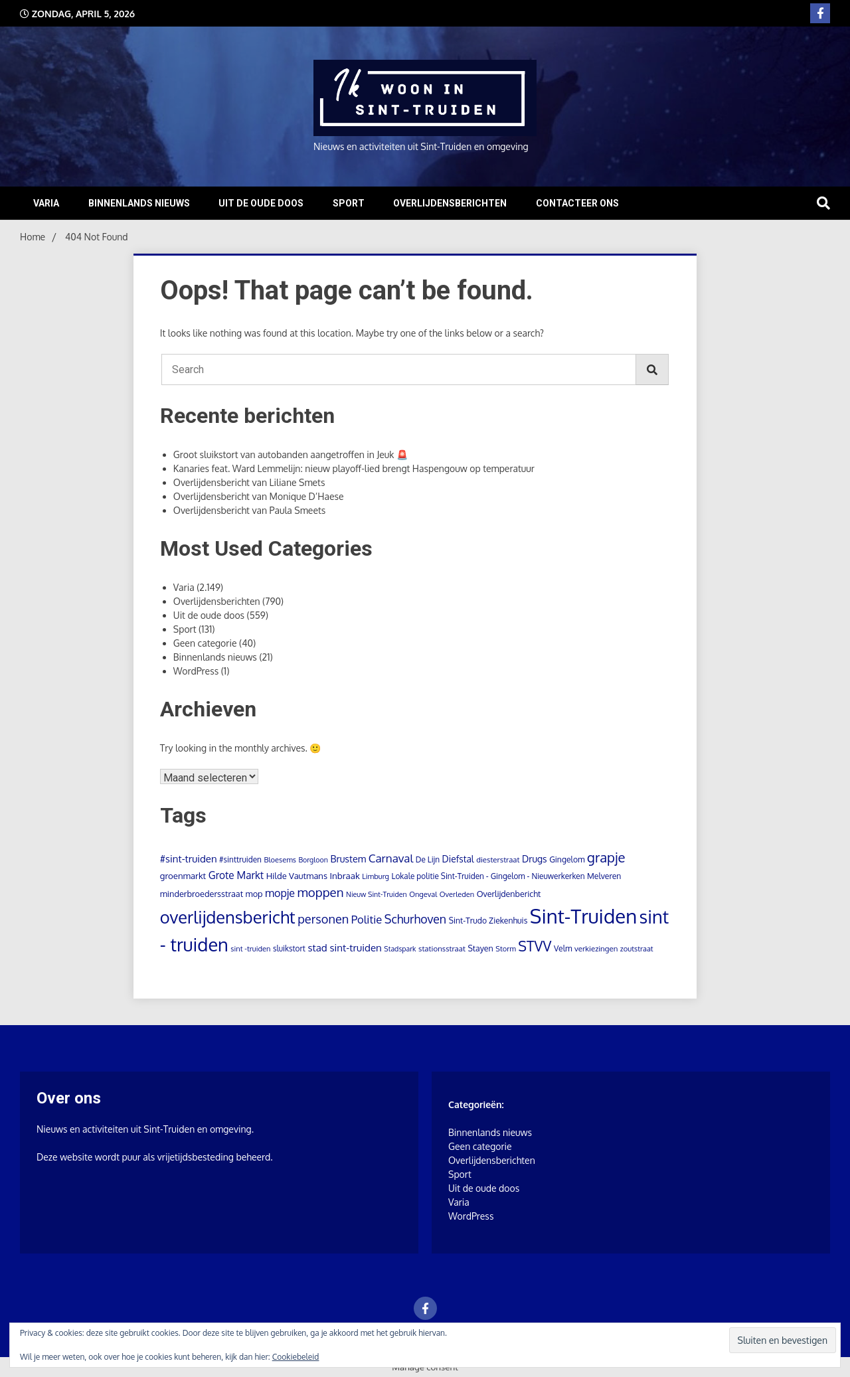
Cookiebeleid (295, 1357)
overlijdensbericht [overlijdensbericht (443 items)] (228, 917)
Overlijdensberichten (450, 203)
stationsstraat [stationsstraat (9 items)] (442, 948)
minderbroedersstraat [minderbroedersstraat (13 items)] (201, 893)
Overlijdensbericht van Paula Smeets (249, 510)
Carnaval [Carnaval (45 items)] (391, 857)
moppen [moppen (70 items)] (321, 892)
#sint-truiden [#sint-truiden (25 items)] (188, 858)
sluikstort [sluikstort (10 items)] (289, 948)
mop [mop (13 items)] (254, 893)
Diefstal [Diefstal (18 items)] (458, 858)
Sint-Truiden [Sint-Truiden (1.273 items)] (583, 916)
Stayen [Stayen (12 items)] (480, 948)
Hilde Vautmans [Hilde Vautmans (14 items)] (296, 875)
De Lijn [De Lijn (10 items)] (428, 859)
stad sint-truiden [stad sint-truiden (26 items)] (344, 947)
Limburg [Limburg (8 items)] (375, 876)
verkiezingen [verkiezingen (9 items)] (596, 948)
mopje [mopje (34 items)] (280, 893)
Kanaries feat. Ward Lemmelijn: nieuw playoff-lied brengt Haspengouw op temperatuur (354, 468)
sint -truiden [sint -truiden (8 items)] (250, 948)
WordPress (195, 671)
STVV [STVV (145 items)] (534, 946)
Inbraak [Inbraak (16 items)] (344, 875)
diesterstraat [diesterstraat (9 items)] (497, 859)
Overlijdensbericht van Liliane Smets (249, 482)
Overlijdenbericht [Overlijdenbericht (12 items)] (509, 893)
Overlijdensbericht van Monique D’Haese (258, 496)
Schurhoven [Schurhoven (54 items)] (415, 919)
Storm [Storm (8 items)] (505, 948)
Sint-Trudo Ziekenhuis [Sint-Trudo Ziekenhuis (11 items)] (488, 920)
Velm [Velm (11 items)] (563, 948)
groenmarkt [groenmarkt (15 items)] (183, 875)
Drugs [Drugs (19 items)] (534, 858)
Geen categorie (205, 643)
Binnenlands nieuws (139, 203)
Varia (46, 203)
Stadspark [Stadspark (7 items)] (400, 948)
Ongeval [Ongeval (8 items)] (423, 894)
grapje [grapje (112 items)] (606, 857)
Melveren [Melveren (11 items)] (604, 875)
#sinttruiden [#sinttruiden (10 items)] (240, 859)
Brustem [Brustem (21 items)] (348, 858)
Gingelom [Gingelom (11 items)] (566, 859)
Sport (349, 203)
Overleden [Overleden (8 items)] (457, 894)
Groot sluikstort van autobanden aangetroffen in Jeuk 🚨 (290, 454)
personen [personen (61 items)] (323, 918)
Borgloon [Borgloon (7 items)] (313, 859)
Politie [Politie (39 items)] (366, 919)
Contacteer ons (577, 203)
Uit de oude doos (260, 203)
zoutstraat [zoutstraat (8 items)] (636, 948)
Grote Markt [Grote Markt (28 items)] (236, 875)
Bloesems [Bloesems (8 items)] (280, 859)
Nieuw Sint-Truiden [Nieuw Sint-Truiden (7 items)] (376, 894)
